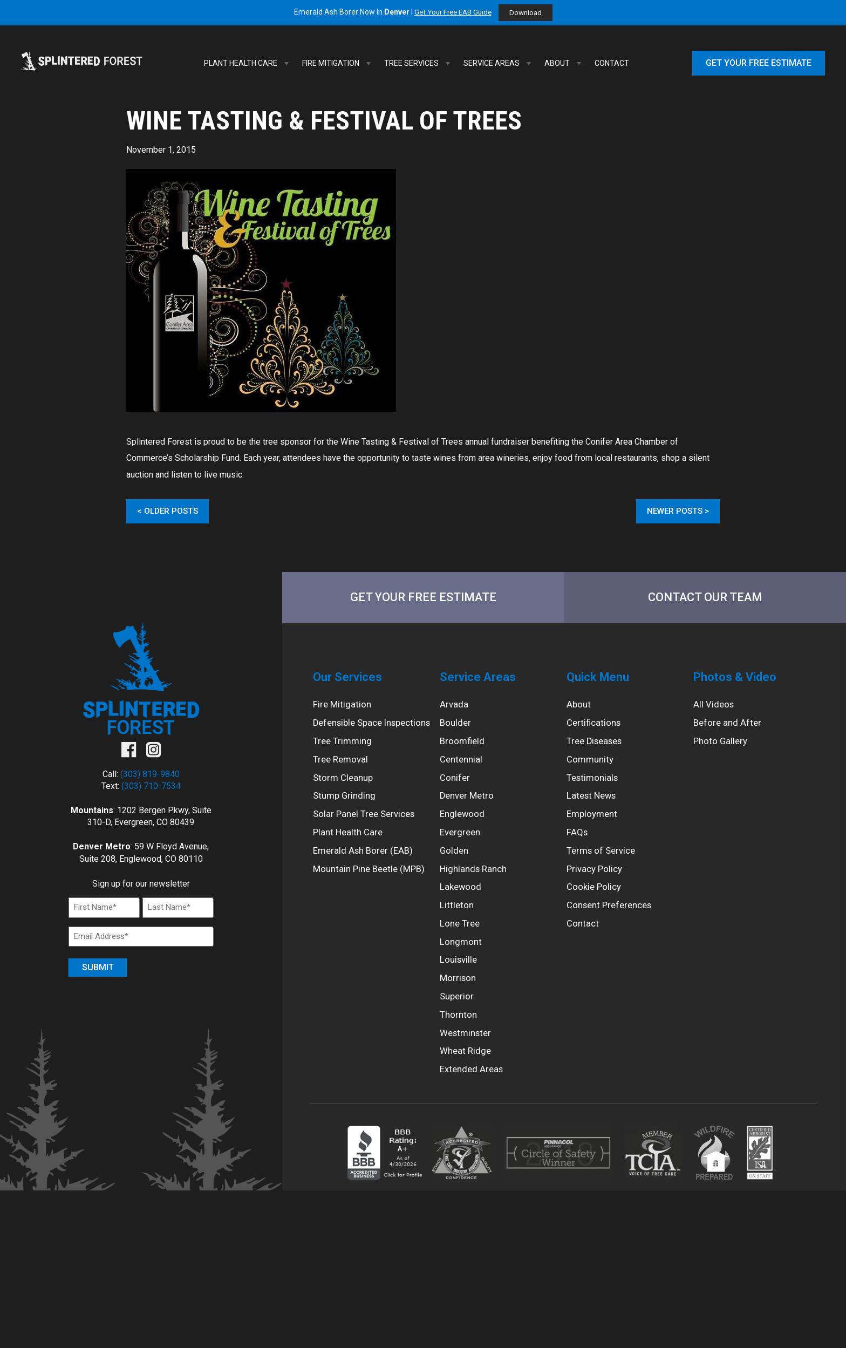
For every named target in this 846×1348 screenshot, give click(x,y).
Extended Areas (473, 1096)
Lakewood (461, 903)
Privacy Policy (596, 884)
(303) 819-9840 (150, 777)
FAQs (578, 845)
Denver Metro (468, 807)
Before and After (728, 729)
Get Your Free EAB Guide (452, 12)
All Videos (714, 710)
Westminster (468, 1058)
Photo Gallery (721, 748)
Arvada (454, 710)
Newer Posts (673, 511)
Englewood (463, 826)
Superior (458, 1019)
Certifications (595, 729)
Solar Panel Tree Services (367, 839)
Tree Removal (342, 781)
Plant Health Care (247, 63)
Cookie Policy (595, 903)
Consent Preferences (613, 922)
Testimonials (594, 787)
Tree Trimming (344, 761)
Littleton (457, 922)
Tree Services (418, 63)
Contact (612, 63)
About (564, 63)
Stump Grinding (346, 819)
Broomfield (463, 748)
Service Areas (498, 63)
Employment (594, 826)
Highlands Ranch (476, 884)
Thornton (459, 1038)
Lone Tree (461, 942)
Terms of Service (603, 864)
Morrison (459, 999)
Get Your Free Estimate (758, 63)
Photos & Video (739, 680)
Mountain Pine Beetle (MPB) (372, 897)
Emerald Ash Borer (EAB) (365, 877)
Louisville (460, 980)
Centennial (463, 768)
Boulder (456, 729)
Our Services (350, 680)
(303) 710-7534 (151, 789)
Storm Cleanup (345, 800)
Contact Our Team (705, 598)
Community (592, 768)
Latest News (594, 807)
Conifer (456, 787)
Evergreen (461, 845)
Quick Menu (601, 680)
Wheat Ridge (467, 1077)
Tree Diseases (597, 748)
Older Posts (171, 511)
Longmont (461, 961)
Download (528, 13)
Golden (455, 864)
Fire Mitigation (337, 63)
